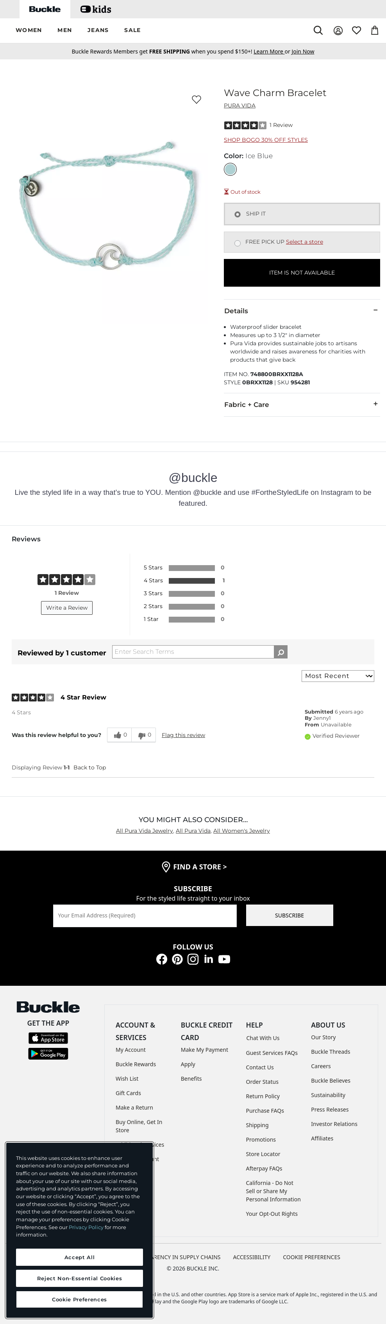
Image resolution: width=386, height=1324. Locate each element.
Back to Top (89, 767)
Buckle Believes (330, 1080)
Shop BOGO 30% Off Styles (266, 139)
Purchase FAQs (265, 1110)
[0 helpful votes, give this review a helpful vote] (119, 735)
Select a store (304, 241)
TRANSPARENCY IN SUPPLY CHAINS (175, 1257)
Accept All (79, 1257)
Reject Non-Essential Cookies (79, 1278)
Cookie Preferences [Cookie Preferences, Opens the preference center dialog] (79, 1299)
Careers (321, 1066)
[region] (79, 1230)
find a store (200, 866)
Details (302, 310)
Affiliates (322, 1138)
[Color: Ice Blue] (230, 169)
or (272, 51)
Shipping (257, 1125)
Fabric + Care (302, 404)
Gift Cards (128, 1093)
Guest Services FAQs (272, 1052)
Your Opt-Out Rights (272, 1213)
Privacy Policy (86, 1227)
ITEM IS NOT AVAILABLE (302, 272)
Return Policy (263, 1096)
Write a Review (67, 607)
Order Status (262, 1081)
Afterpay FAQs (264, 1168)
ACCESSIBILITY (252, 1257)
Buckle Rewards (136, 1064)
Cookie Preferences (311, 1257)
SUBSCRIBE (289, 915)
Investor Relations (334, 1124)
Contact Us (260, 1067)
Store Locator (263, 1154)
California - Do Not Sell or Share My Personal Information (273, 1191)
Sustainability (328, 1095)
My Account (131, 1049)
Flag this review (183, 735)
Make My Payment (204, 1049)
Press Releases (329, 1109)
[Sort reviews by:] (338, 676)
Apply (188, 1064)
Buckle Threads (330, 1051)
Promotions (261, 1139)
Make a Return (134, 1107)
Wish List (127, 1078)
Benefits (191, 1078)
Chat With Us (263, 1038)
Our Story (323, 1037)
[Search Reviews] (200, 651)
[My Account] (338, 30)
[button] (29, 30)
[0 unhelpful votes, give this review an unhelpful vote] (143, 735)
